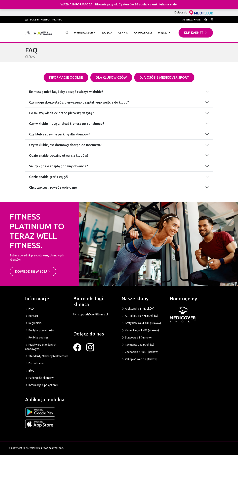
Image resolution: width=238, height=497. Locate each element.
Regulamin (33, 323)
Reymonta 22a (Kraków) (138, 344)
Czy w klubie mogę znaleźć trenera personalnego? (66, 123)
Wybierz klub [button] (84, 32)
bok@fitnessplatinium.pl (43, 19)
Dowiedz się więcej (33, 271)
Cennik (123, 32)
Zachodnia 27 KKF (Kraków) (140, 352)
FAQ (29, 308)
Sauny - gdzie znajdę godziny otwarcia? (58, 166)
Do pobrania (34, 363)
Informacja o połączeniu (41, 385)
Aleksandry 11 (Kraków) (138, 308)
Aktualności (143, 32)
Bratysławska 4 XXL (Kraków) (141, 323)
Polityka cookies (37, 337)
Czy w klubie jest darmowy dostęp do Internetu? (65, 145)
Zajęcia (106, 32)
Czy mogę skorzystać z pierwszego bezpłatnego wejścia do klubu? (79, 102)
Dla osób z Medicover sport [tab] (164, 77)
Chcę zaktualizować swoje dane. (53, 187)
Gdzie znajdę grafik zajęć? (48, 177)
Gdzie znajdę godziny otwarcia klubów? (58, 155)
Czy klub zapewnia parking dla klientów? (59, 134)
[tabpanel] (119, 137)
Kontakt (31, 315)
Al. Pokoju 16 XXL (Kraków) (140, 315)
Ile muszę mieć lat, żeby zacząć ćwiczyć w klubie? (66, 92)
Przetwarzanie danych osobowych (40, 347)
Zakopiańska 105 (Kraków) (139, 359)
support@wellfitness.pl (90, 314)
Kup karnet (195, 33)
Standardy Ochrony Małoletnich (46, 356)
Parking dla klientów (39, 377)
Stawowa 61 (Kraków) (137, 337)
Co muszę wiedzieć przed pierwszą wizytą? (61, 113)
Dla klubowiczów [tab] (111, 77)
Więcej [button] (163, 32)
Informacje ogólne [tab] (66, 77)
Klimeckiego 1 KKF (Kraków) (140, 330)
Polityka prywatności (39, 330)
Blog (29, 370)
